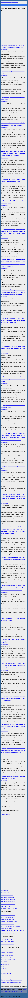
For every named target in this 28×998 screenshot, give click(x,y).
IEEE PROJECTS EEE (7, 957)
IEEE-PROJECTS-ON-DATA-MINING (10, 926)
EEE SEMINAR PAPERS (7, 944)
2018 (15, 908)
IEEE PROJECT (15, 5)
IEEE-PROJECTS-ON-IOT (7, 924)
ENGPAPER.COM (18, 991)
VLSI (2, 966)
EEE (9, 5)
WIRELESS (4, 968)
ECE (5, 5)
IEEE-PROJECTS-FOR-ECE (8, 919)
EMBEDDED (4, 961)
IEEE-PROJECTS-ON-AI (7, 928)
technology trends (5, 906)
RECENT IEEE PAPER (7, 895)
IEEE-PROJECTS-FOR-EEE (8, 917)
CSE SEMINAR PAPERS (7, 939)
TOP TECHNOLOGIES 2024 (8, 904)
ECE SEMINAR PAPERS (7, 941)
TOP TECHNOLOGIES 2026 (8, 899)
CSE (2, 5)
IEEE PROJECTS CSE (7, 955)
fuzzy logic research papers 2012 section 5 (11, 982)
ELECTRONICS (5, 964)
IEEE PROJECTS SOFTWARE (9, 921)
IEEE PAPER (14, 2)
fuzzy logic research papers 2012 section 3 (11, 980)
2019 (13, 908)
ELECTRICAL (4, 971)
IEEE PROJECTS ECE (7, 952)
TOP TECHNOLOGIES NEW (8, 897)
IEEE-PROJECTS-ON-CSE (8, 915)
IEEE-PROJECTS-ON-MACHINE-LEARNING (12, 930)
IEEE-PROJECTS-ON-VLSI (8, 933)
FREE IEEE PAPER (6, 814)
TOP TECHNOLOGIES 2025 (8, 901)
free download (13, 47)
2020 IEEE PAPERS (6, 908)
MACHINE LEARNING (6, 973)
